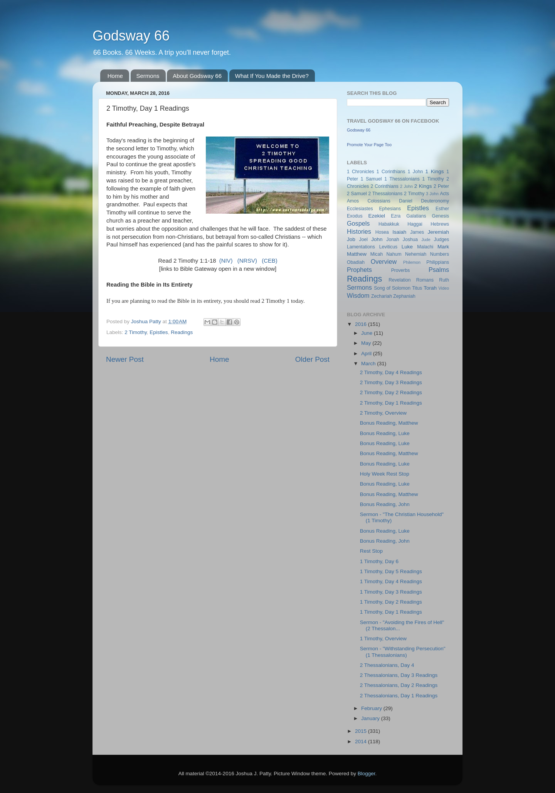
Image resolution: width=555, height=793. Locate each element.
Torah (430, 288)
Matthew (357, 254)
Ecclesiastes (360, 208)
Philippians (437, 262)
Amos (353, 201)
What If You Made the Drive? (272, 76)
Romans (425, 280)
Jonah (392, 239)
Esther (442, 208)
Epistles (159, 332)
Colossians (378, 201)
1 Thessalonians (402, 179)
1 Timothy (433, 179)
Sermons (148, 76)
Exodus (355, 216)
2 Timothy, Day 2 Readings (391, 392)
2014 (361, 741)
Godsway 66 (131, 36)
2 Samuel (357, 193)
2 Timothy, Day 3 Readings (391, 382)
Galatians (416, 216)
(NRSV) (247, 261)
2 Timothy (135, 332)
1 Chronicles (360, 171)
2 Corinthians (384, 186)
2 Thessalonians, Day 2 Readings (399, 685)
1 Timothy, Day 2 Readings (391, 602)
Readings (182, 332)
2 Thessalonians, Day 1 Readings (399, 696)
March (369, 363)
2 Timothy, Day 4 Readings (391, 372)
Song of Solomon (392, 288)
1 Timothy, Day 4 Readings (391, 581)
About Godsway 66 (197, 76)
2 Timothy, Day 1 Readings (391, 403)
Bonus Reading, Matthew (389, 423)
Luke (407, 247)
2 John (406, 186)
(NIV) (226, 261)
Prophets (359, 269)
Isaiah (399, 232)
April (367, 353)
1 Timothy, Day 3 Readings (391, 592)
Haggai (414, 224)
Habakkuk (388, 224)
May (366, 343)
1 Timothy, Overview (383, 638)
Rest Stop (371, 551)
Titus (417, 288)
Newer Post (125, 359)
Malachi (425, 247)
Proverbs (400, 270)
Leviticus (388, 247)
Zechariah (381, 296)
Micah (376, 254)
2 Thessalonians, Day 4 (387, 665)
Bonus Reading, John (385, 504)
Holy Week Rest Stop (384, 474)
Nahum (394, 254)
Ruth (444, 280)
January (371, 718)
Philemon (411, 262)
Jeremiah (438, 232)
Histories (359, 231)
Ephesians (390, 208)
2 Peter (441, 186)
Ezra (395, 216)
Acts (444, 193)
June (367, 333)
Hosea (382, 232)
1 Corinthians (391, 171)
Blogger (366, 773)
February (372, 708)
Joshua (410, 239)
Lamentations (361, 247)
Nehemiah (415, 254)
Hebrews (440, 224)
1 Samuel (371, 179)
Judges (441, 239)
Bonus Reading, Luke (385, 433)
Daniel (405, 201)
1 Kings (435, 171)
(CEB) (269, 261)
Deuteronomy (435, 201)
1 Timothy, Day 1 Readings (391, 612)
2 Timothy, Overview (383, 413)
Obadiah (356, 262)
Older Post (312, 359)
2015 (361, 731)
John (376, 239)
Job (351, 239)
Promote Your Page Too (369, 144)
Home (115, 76)
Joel (363, 239)
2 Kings (423, 186)
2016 (361, 324)
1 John (415, 171)
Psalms (439, 269)
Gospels (358, 223)
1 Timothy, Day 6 (379, 561)
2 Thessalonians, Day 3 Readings (399, 675)
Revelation (399, 280)
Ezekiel (376, 216)
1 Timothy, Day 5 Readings (391, 571)
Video (444, 288)
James (417, 232)
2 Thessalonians (385, 193)
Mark (443, 247)
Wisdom (358, 295)
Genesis (440, 216)
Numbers (439, 254)
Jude (425, 239)
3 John (432, 193)
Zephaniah (404, 296)
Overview (384, 261)
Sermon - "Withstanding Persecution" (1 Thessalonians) (403, 652)
